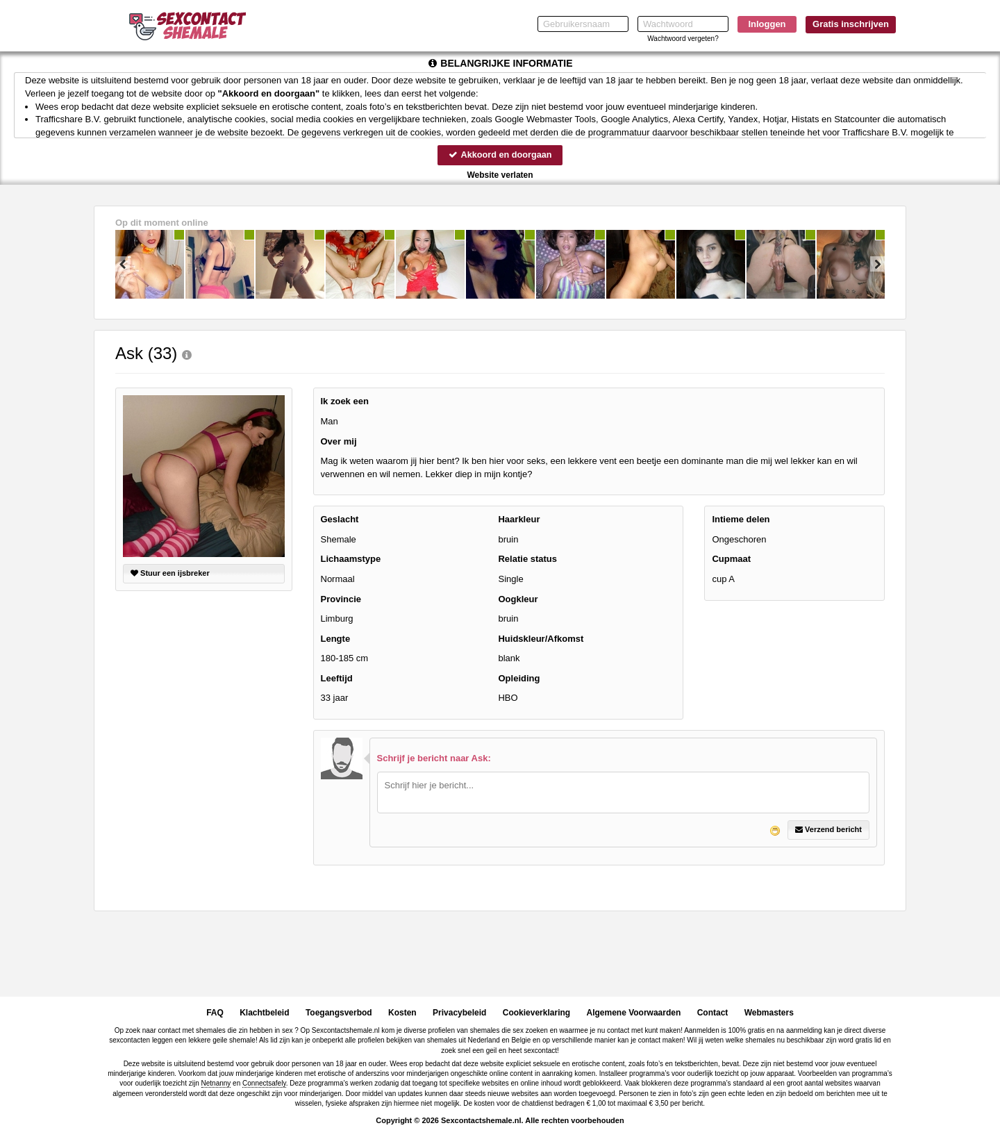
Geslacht (340, 520)
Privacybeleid (459, 1013)
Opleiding (519, 678)
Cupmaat (731, 559)
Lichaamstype (351, 559)
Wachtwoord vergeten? (682, 38)
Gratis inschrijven (850, 24)
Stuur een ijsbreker (170, 574)
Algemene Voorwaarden (633, 1013)
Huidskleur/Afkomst (540, 638)
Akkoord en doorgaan (500, 154)
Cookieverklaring (536, 1013)
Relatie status (527, 559)
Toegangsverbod (339, 1013)
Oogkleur (518, 599)
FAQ (215, 1013)
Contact (712, 1013)
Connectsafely (264, 1084)
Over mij (339, 441)
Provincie (341, 599)
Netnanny (216, 1084)
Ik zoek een (345, 402)
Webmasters (769, 1013)
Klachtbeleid (264, 1013)
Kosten (402, 1013)
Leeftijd (337, 678)
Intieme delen (740, 520)
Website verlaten (500, 175)
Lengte (336, 638)
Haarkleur (519, 520)
